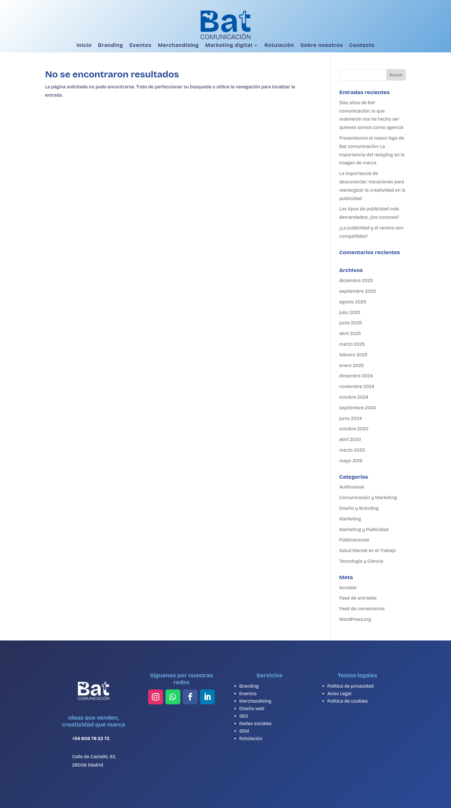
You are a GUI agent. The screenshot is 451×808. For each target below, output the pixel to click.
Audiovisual (351, 487)
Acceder (348, 587)
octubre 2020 (353, 428)
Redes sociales (255, 723)
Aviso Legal (339, 693)
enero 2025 (351, 365)
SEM (244, 731)
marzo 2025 (352, 344)
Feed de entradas (358, 598)
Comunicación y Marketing (368, 497)
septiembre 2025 (357, 291)
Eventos (140, 45)
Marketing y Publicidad (364, 529)
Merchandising (178, 45)
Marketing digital (229, 45)
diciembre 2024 (356, 376)
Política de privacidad (350, 686)
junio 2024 (350, 418)
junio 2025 (350, 323)
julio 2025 (349, 312)
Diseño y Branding (359, 508)
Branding (110, 45)
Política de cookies (347, 701)
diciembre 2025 (356, 280)
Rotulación (279, 45)
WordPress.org (355, 619)
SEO (243, 716)
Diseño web (251, 708)
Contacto (361, 45)
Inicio (84, 45)
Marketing (350, 519)
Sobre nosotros (321, 45)
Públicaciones (354, 540)
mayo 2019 (350, 460)
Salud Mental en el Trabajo (367, 550)
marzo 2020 (352, 450)
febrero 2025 (353, 355)
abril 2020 (350, 439)
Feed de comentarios (362, 608)
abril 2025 (350, 333)
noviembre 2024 (356, 386)
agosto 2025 (352, 302)
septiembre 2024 (357, 407)
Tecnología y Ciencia (361, 561)
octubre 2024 (353, 397)
